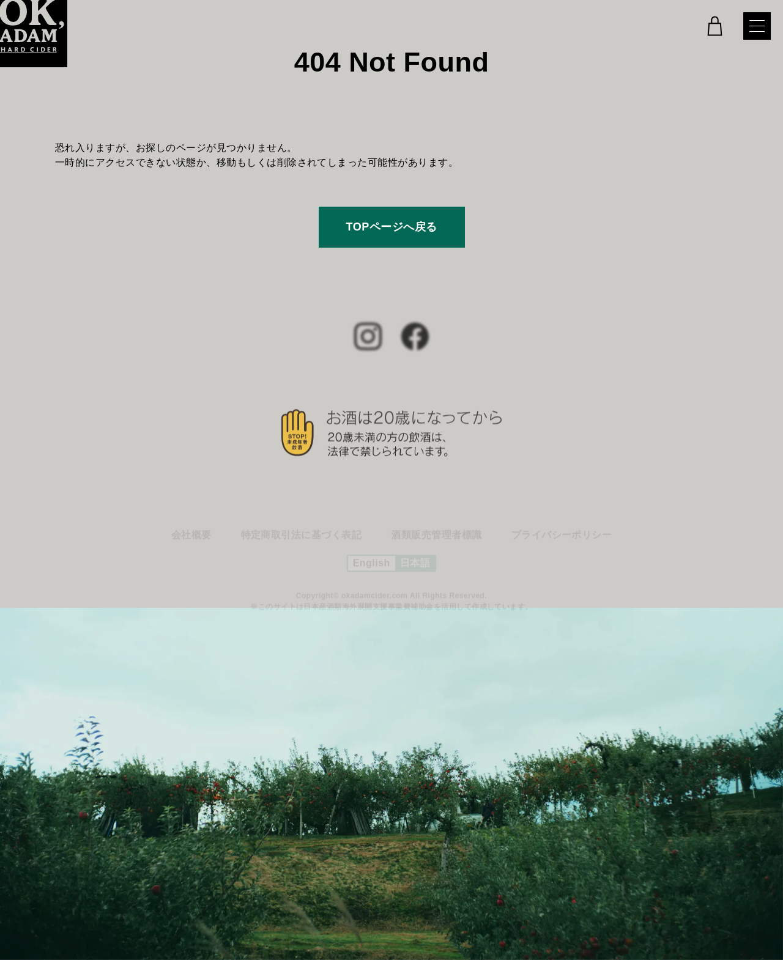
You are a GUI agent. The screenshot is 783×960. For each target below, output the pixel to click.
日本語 (415, 566)
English (371, 566)
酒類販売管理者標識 (436, 538)
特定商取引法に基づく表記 (301, 538)
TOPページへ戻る (391, 227)
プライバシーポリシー (561, 538)
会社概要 (191, 538)
